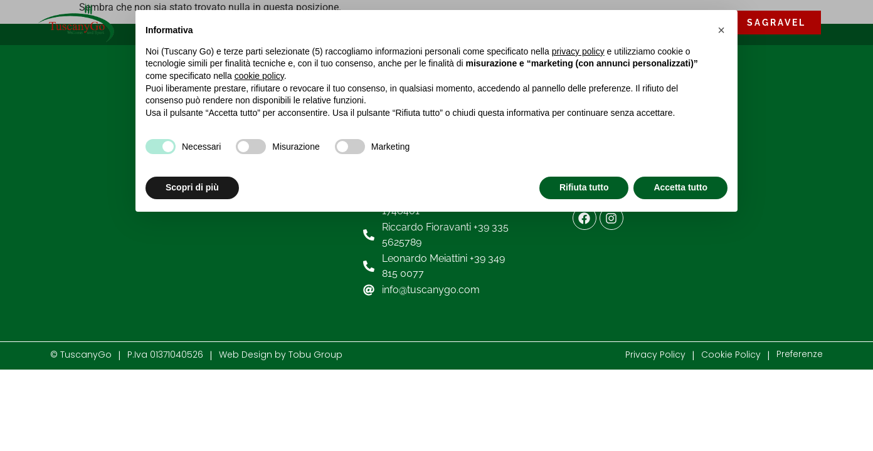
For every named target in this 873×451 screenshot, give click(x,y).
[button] (721, 30)
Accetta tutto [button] (680, 187)
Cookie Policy (731, 354)
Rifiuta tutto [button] (584, 187)
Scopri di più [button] (192, 187)
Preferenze (799, 354)
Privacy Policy (655, 354)
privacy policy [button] (578, 51)
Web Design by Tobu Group (280, 354)
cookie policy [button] (259, 76)
